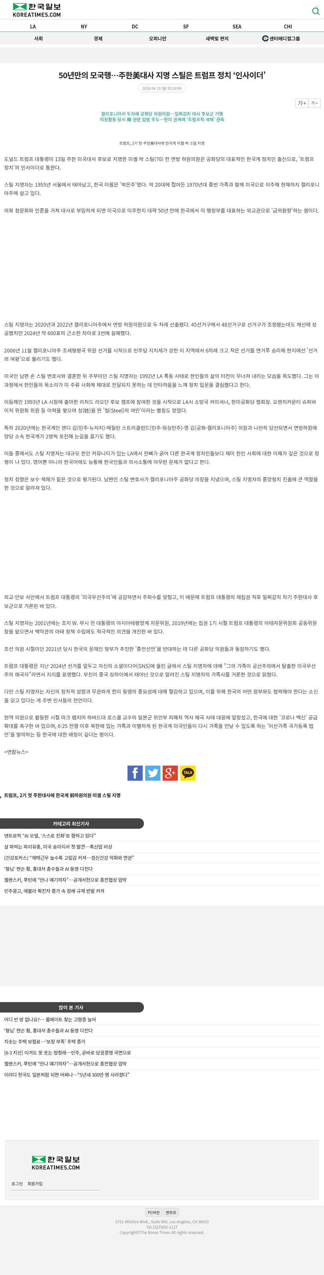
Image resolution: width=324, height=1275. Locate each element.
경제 (98, 38)
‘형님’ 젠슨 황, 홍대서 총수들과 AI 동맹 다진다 (48, 868)
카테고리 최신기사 (71, 823)
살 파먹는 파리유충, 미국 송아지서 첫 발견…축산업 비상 (58, 846)
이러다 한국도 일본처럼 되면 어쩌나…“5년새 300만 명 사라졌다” (66, 1074)
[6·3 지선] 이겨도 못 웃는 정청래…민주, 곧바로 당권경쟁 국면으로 (67, 1052)
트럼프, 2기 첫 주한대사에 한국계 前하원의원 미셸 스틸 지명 (62, 795)
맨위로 (171, 1212)
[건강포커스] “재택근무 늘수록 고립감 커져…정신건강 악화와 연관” (69, 857)
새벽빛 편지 (217, 38)
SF (186, 26)
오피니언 (157, 38)
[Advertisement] (162, 945)
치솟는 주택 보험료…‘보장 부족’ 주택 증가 (44, 1041)
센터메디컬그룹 (281, 38)
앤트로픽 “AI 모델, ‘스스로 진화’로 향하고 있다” (50, 835)
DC (135, 26)
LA (33, 26)
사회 (38, 38)
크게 (302, 103)
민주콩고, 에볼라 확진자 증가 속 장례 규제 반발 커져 (54, 890)
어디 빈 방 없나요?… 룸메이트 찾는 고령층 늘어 (50, 1019)
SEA (237, 26)
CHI (288, 26)
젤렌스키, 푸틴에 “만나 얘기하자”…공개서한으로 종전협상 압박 (65, 879)
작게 (314, 103)
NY (84, 26)
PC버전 (153, 1212)
